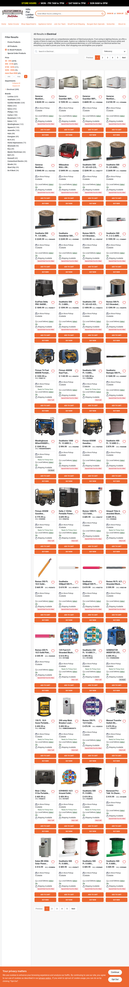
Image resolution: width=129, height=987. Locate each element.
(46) (17, 152)
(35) (13, 167)
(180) (12, 115)
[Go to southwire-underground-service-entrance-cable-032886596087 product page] (116, 379)
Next (124, 58)
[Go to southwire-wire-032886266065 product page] (68, 449)
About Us (122, 24)
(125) (14, 118)
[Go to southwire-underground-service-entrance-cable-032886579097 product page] (92, 173)
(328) (16, 103)
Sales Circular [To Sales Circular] (13, 24)
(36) (12, 164)
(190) (13, 112)
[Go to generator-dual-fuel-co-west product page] (45, 449)
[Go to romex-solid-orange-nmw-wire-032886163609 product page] (68, 800)
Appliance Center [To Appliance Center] (45, 24)
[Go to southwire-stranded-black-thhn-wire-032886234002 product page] (45, 241)
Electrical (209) (13, 89)
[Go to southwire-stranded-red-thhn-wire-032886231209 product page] (92, 869)
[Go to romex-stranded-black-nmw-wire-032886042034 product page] (116, 589)
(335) (14, 100)
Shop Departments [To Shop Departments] (28, 24)
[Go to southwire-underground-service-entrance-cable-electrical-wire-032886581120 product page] (92, 310)
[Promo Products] (6, 42)
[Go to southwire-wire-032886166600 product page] (92, 659)
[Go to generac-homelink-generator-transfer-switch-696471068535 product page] (116, 729)
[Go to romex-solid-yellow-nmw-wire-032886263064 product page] (92, 520)
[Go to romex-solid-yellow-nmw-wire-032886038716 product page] (92, 729)
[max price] (19, 76)
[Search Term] (70, 13)
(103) (13, 130)
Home (3, 24)
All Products (12, 46)
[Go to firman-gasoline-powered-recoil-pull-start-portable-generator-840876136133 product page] (45, 520)
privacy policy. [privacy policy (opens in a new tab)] (45, 978)
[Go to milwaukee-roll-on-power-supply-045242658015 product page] (68, 173)
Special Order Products (17, 53)
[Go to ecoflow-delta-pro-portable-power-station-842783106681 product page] (45, 310)
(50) (13, 146)
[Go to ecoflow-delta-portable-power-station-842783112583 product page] (68, 520)
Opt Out (115, 979)
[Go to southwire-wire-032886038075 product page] (116, 449)
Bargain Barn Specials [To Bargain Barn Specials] (96, 24)
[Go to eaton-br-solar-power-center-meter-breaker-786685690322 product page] (45, 869)
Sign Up (120, 13)
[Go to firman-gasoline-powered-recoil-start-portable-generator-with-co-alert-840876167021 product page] (92, 449)
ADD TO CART (45, 130)
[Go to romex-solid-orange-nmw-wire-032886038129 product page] (45, 589)
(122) (16, 124)
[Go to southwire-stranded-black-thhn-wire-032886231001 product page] (92, 800)
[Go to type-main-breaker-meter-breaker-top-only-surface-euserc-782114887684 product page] (68, 729)
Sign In (110, 13)
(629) (13, 97)
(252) (12, 109)
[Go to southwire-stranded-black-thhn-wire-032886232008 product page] (92, 379)
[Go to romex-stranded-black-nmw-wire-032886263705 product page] (68, 659)
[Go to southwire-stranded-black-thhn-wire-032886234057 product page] (116, 173)
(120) (13, 127)
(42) (13, 158)
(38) (17, 161)
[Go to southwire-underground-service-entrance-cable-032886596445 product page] (68, 241)
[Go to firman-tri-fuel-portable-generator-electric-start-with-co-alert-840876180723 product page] (45, 379)
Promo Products (14, 42)
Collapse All (16, 83)
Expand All (16, 86)
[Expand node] (5, 89)
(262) (12, 106)
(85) (13, 137)
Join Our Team (60, 24)
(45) (11, 155)
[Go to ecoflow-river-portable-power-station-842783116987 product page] (45, 800)
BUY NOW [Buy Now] (45, 135)
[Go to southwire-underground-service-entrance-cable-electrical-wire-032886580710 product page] (116, 241)
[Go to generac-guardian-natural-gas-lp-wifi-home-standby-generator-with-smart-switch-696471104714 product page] (45, 173)
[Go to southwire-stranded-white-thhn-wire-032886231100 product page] (68, 869)
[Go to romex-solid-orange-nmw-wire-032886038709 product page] (45, 659)
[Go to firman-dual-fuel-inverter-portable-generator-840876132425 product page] (68, 379)
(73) (17, 143)
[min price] (9, 76)
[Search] (103, 13)
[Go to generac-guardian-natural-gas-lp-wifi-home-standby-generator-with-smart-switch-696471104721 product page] (116, 104)
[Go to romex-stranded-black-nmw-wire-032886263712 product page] (92, 241)
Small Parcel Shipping (76, 24)
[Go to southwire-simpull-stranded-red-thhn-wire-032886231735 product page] (92, 589)
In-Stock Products (15, 49)
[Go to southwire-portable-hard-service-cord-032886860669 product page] (45, 729)
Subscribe (111, 24)
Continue (115, 972)
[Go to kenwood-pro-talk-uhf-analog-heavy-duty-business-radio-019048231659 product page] (116, 800)
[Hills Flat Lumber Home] (12, 13)
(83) (11, 140)
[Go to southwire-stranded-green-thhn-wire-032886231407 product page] (116, 869)
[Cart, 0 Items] (126, 13)
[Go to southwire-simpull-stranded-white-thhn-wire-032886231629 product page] (68, 589)
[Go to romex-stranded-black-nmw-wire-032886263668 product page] (116, 310)
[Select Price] (25, 76)
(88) (11, 134)
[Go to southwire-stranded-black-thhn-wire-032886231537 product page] (116, 520)
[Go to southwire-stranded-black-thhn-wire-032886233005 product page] (68, 310)
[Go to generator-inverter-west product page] (116, 659)
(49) (11, 149)
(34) (13, 170)
